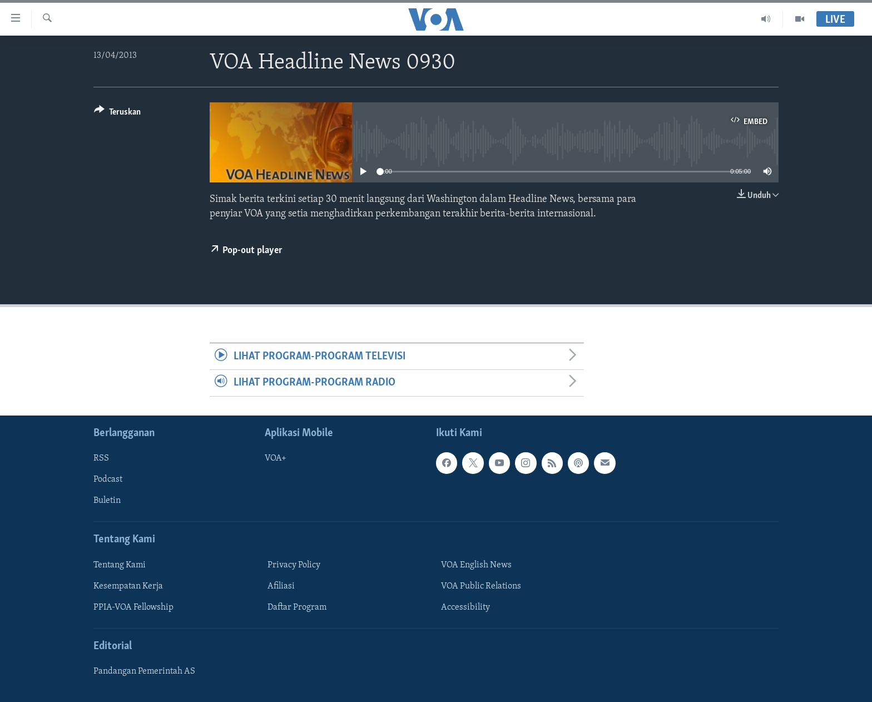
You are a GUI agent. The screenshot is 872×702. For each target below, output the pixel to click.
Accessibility (465, 607)
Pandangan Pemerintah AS (144, 671)
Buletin (107, 500)
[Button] (117, 113)
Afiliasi (281, 585)
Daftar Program (296, 607)
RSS (101, 458)
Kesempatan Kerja (128, 585)
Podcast (107, 479)
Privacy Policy (293, 564)
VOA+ (275, 458)
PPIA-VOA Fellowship (133, 607)
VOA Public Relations (481, 585)
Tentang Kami (119, 564)
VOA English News (476, 564)
